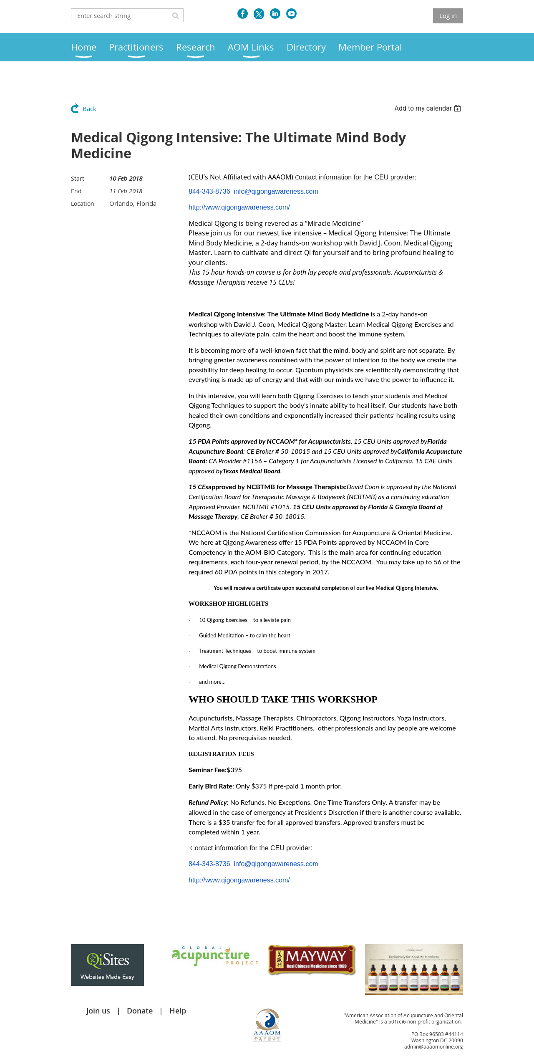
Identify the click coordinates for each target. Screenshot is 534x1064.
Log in (448, 15)
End (76, 191)
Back (89, 108)
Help (177, 1011)
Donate (140, 1011)
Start (77, 178)
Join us (98, 1011)
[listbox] (428, 108)
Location (82, 203)
